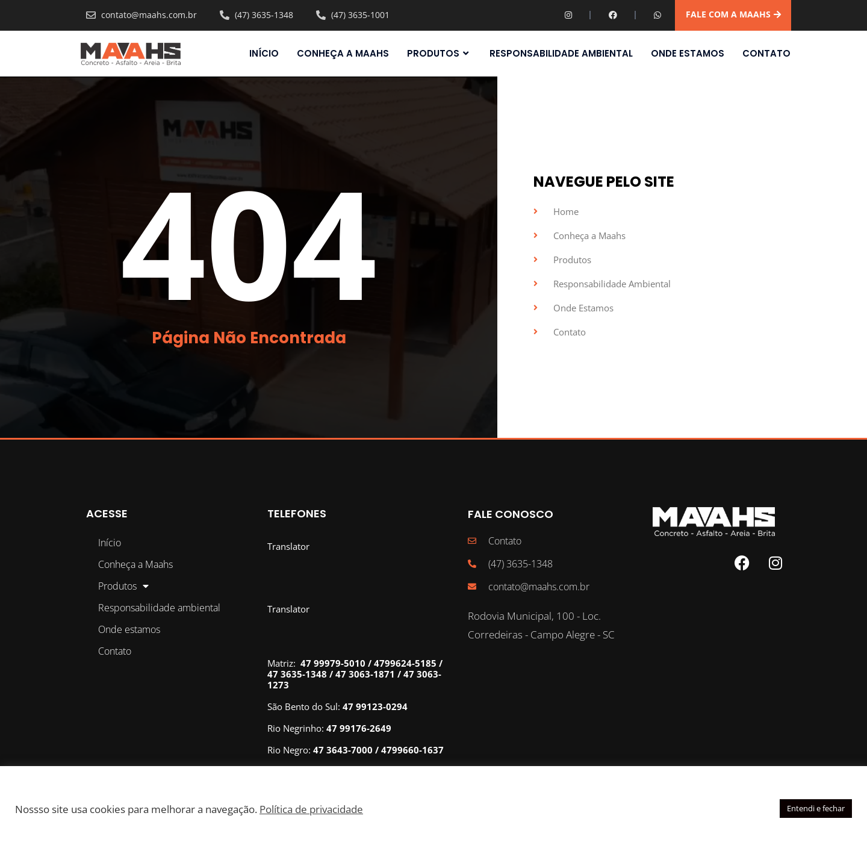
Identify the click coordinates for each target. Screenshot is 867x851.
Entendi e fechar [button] (816, 808)
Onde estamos (687, 53)
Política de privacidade (311, 809)
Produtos (439, 53)
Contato (766, 53)
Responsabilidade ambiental (561, 53)
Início (264, 53)
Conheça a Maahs (343, 53)
